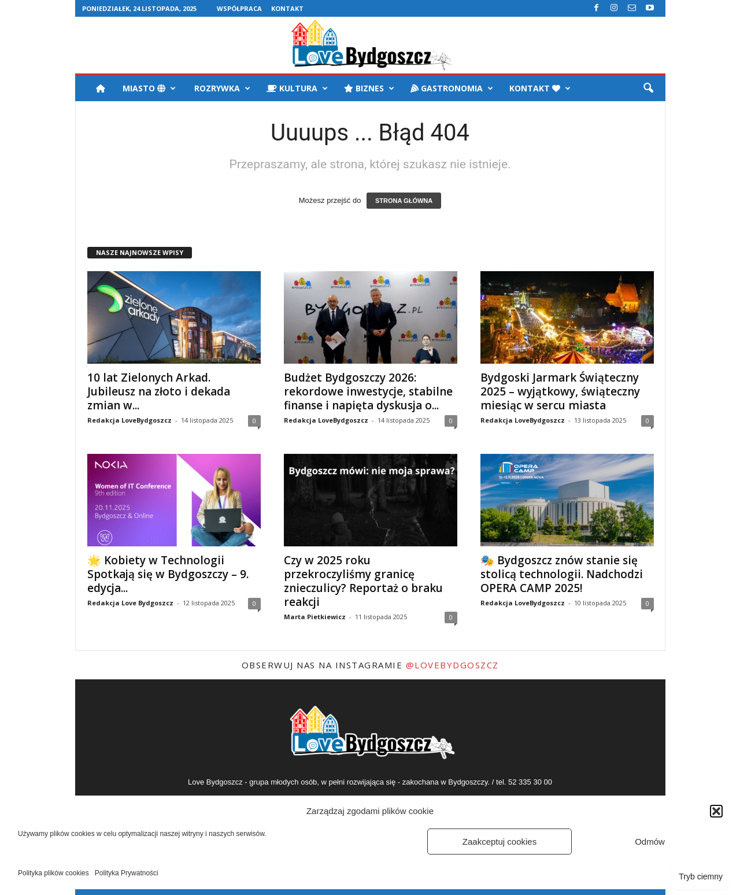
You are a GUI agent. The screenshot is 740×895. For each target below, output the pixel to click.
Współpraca (239, 8)
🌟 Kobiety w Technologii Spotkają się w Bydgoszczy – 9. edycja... (168, 574)
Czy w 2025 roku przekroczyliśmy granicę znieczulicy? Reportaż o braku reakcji (363, 581)
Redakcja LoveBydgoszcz (129, 420)
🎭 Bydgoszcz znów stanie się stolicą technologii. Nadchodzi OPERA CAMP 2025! (561, 574)
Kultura (297, 88)
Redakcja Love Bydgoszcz (130, 602)
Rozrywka (221, 88)
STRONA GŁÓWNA (403, 200)
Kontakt (287, 8)
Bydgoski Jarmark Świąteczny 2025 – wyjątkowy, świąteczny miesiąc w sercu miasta (560, 391)
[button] (716, 811)
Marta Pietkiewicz (315, 616)
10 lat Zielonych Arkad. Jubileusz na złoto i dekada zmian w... (158, 391)
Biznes (369, 88)
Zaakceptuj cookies (499, 841)
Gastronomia (451, 88)
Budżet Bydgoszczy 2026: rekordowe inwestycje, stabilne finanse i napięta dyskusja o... (368, 391)
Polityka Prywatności (126, 873)
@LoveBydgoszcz (452, 665)
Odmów (650, 841)
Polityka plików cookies (53, 873)
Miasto (149, 88)
